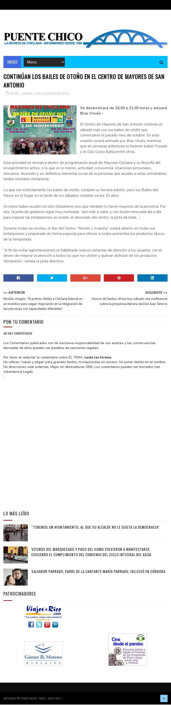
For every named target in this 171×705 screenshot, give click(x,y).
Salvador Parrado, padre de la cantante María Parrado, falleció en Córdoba (98, 571)
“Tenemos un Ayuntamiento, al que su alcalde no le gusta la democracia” (95, 527)
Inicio (12, 62)
